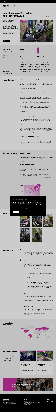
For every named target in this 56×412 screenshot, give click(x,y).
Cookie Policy (26, 208)
